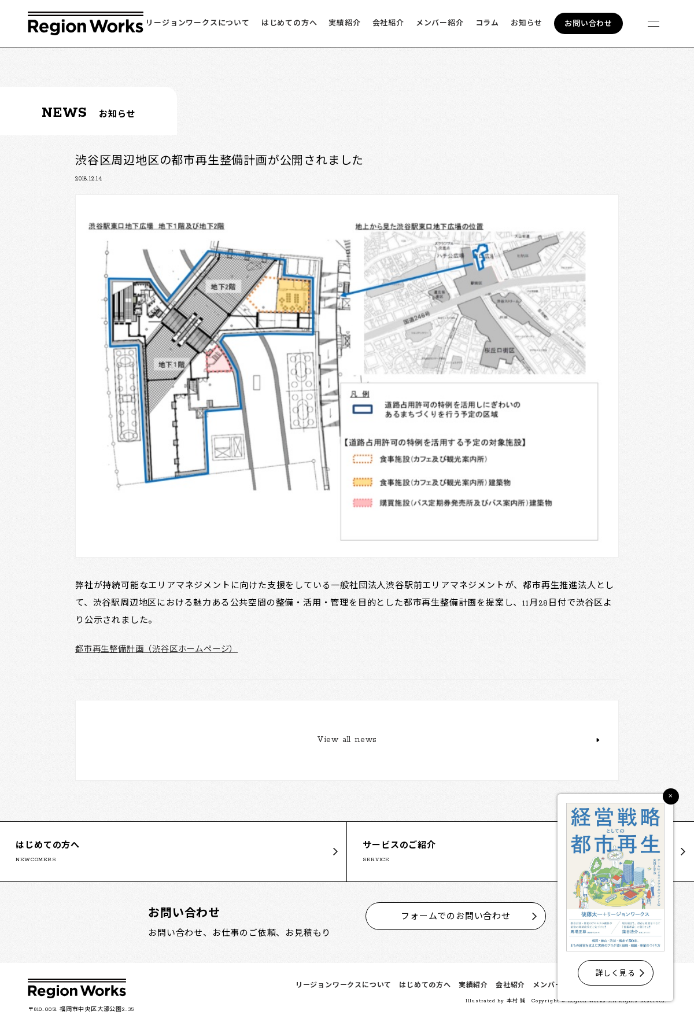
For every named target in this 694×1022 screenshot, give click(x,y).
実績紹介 (344, 23)
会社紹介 (388, 23)
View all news (347, 741)
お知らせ (526, 23)
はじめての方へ (289, 23)
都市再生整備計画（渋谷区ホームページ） (162, 650)
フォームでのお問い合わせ (456, 916)
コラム (487, 23)
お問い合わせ (588, 24)
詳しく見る (616, 973)
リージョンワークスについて (197, 23)
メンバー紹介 (440, 23)
